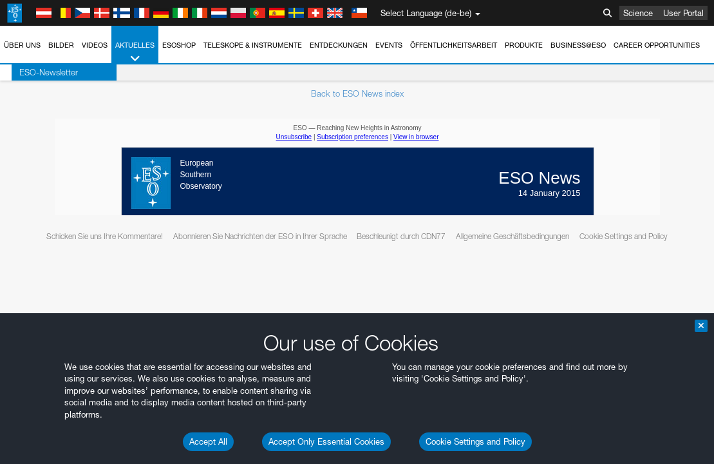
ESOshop (179, 45)
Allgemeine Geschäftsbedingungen (512, 236)
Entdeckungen (339, 45)
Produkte (524, 45)
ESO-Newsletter (37, 72)
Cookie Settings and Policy (475, 441)
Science (638, 13)
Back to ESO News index (357, 93)
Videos (95, 45)
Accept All (208, 441)
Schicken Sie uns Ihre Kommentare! (104, 236)
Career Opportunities (657, 45)
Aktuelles (134, 52)
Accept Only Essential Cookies (326, 441)
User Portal (683, 13)
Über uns (22, 45)
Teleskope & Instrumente (252, 45)
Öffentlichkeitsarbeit (453, 45)
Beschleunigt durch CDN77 (401, 236)
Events (388, 45)
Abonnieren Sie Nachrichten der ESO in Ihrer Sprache (260, 236)
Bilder (61, 45)
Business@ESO (578, 45)
